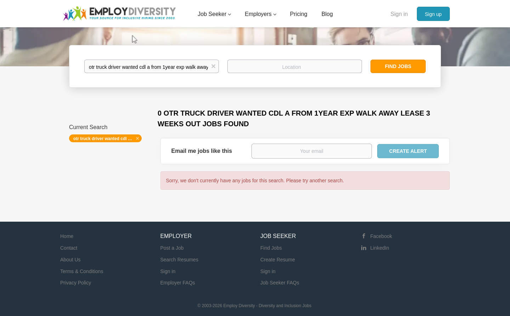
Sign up (433, 14)
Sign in (399, 14)
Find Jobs (398, 66)
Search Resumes (179, 259)
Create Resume (277, 259)
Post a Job (172, 248)
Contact (68, 248)
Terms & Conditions (81, 271)
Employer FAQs (177, 282)
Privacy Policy (75, 282)
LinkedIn (379, 248)
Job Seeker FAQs (279, 282)
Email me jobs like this (201, 151)
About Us (70, 259)
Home (66, 236)
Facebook (381, 236)
